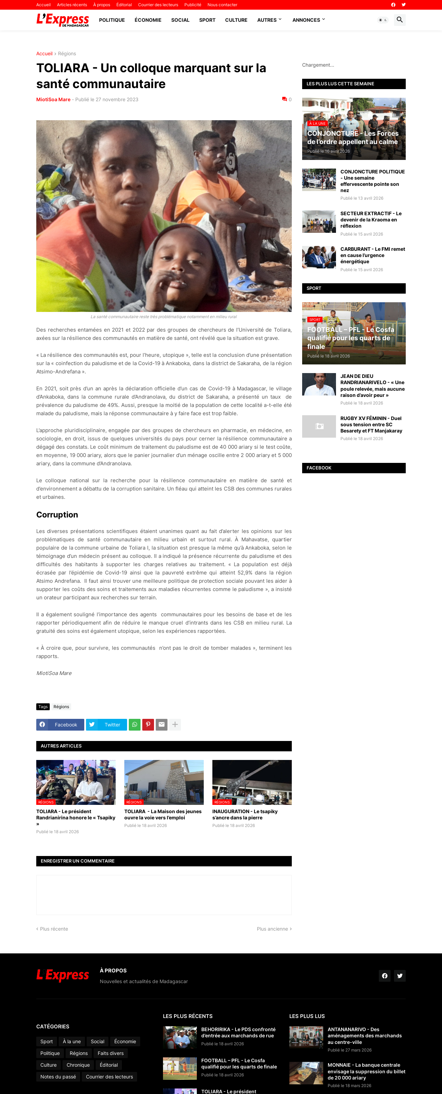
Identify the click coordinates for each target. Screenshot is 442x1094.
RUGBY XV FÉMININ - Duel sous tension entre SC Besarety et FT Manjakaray (371, 424)
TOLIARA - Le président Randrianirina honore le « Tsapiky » (75, 817)
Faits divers (111, 1053)
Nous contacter (222, 4)
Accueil (43, 4)
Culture (236, 20)
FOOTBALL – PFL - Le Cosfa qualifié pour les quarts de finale (239, 1063)
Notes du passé (58, 1076)
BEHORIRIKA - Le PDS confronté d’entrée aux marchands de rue (238, 1032)
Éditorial (124, 4)
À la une (72, 1041)
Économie (148, 20)
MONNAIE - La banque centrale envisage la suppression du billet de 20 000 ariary (366, 1071)
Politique (112, 20)
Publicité (192, 4)
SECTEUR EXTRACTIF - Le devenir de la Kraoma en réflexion (371, 219)
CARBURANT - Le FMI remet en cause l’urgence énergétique (372, 255)
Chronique (78, 1065)
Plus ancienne (272, 929)
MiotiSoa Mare (53, 99)
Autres (267, 20)
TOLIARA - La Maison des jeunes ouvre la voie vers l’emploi (163, 814)
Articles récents (72, 4)
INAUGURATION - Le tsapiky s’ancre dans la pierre (245, 814)
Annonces (306, 20)
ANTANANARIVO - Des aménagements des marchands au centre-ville (365, 1035)
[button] (383, 20)
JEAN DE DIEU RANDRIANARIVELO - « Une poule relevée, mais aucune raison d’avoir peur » (372, 385)
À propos (101, 4)
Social (180, 20)
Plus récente (54, 929)
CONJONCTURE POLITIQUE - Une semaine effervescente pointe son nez (372, 181)
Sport (207, 20)
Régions (67, 53)
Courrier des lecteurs (158, 4)
